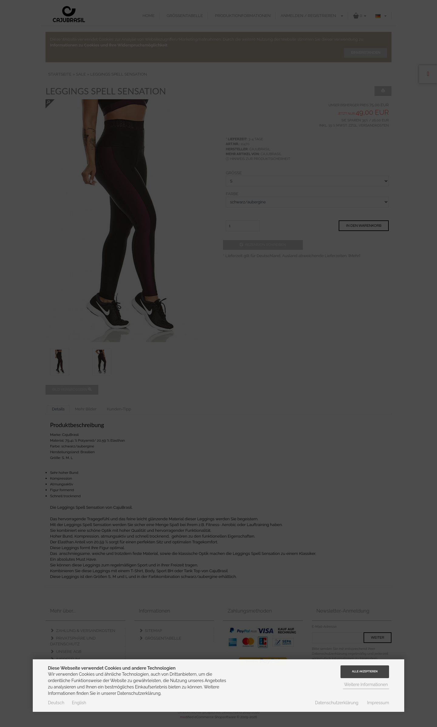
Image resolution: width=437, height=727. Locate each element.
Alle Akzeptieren (365, 671)
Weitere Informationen (366, 684)
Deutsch (56, 702)
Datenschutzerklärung (336, 702)
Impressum (378, 702)
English (79, 702)
